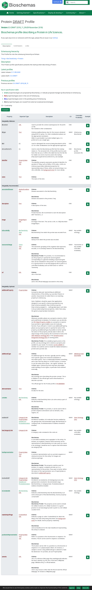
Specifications (38, 13)
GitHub (55, 38)
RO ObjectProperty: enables (42, 322)
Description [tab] (7, 46)
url (2, 272)
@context (5, 125)
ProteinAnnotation (24, 423)
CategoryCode (23, 417)
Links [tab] (27, 46)
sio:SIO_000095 (58, 345)
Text (20, 132)
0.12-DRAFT (13, 76)
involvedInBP (6, 478)
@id (3, 143)
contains (4, 397)
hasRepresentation (7, 452)
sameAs (4, 556)
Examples (5, 110)
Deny (78, 588)
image (4, 220)
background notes (48, 170)
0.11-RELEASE (15, 72)
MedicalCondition (24, 189)
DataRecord (22, 421)
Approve (71, 588)
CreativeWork (23, 515)
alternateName (6, 389)
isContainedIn (6, 491)
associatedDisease (7, 189)
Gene (20, 232)
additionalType (6, 354)
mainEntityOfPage (7, 515)
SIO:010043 (77, 355)
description (5, 203)
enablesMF (5, 417)
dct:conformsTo (7, 149)
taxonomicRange (7, 244)
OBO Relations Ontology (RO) (40, 335)
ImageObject (23, 220)
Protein (20, 59)
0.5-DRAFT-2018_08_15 (20, 83)
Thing (3, 59)
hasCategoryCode (7, 430)
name (3, 177)
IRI (19, 143)
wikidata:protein (79, 354)
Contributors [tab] (18, 46)
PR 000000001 (60, 384)
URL (20, 125)
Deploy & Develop (55, 13)
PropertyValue (23, 160)
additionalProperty (7, 290)
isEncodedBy (6, 230)
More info (85, 588)
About (81, 13)
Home (10, 13)
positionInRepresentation (9, 535)
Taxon (21, 244)
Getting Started (23, 13)
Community (70, 13)
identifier (4, 160)
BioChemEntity (12, 59)
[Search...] (78, 2)
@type (4, 132)
